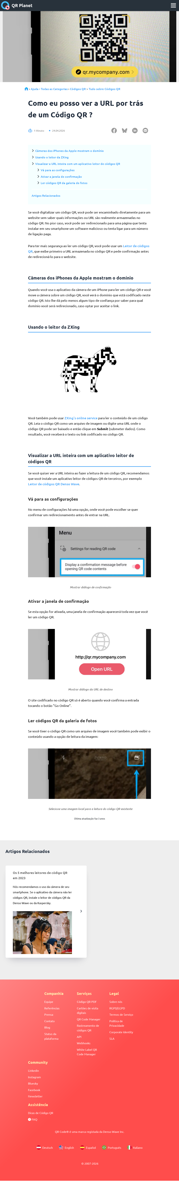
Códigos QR (78, 89)
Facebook (34, 1090)
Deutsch (45, 1147)
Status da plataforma (51, 1036)
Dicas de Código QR (40, 1113)
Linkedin (33, 1070)
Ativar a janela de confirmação (61, 176)
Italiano (134, 1147)
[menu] (173, 5)
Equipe (48, 1001)
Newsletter (35, 1096)
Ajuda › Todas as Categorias (49, 89)
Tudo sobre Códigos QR (104, 89)
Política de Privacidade (116, 1023)
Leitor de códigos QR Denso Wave (53, 484)
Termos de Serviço (121, 1014)
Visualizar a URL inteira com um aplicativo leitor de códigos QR (77, 164)
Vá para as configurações (57, 170)
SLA (111, 1038)
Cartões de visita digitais (87, 1010)
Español (88, 1147)
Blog (47, 1027)
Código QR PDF (87, 1001)
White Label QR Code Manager (87, 1052)
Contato (49, 1021)
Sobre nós (115, 1001)
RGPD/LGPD (117, 1008)
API (79, 1036)
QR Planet (17, 5)
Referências (51, 1008)
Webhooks (83, 1043)
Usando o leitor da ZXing (52, 157)
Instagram (34, 1077)
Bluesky (33, 1083)
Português (111, 1147)
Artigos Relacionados (46, 195)
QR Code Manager (88, 1019)
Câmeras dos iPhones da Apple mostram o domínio (69, 151)
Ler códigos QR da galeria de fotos (64, 183)
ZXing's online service (81, 418)
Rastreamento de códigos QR (88, 1028)
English (66, 1147)
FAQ (32, 1119)
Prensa (48, 1014)
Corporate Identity (121, 1032)
